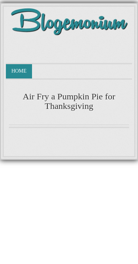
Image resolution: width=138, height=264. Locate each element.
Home (18, 71)
